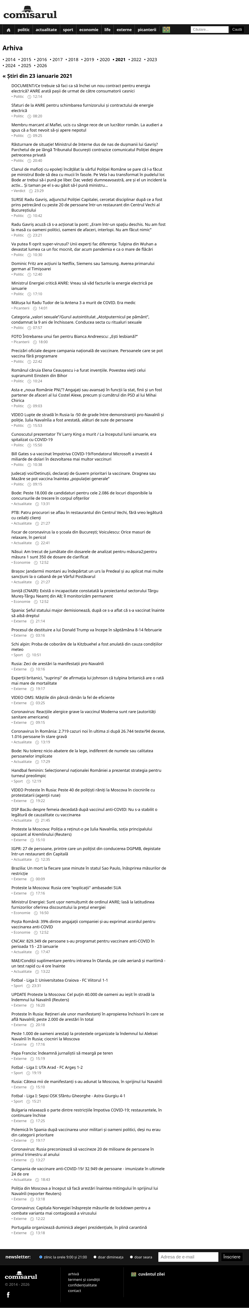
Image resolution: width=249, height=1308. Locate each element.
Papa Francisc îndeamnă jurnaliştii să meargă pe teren (62, 1053)
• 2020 (102, 60)
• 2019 (86, 60)
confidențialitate (82, 1285)
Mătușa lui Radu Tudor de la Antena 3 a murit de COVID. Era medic (73, 302)
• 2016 (39, 60)
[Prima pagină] (8, 29)
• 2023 (149, 60)
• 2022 (133, 60)
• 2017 (55, 60)
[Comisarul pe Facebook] (8, 1294)
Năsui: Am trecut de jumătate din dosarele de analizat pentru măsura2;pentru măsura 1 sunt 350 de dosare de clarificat (84, 554)
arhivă (73, 1274)
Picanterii (147, 29)
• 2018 (70, 60)
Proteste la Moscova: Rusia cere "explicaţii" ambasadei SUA (66, 888)
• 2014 (8, 60)
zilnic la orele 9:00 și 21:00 (63, 1257)
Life (108, 29)
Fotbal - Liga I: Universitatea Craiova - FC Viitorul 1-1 (59, 980)
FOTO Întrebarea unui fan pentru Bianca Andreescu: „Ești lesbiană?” (74, 336)
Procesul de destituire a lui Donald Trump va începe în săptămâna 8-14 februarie (86, 630)
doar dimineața (109, 1257)
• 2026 (39, 66)
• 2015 (23, 60)
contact (74, 1290)
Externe (124, 29)
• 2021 (118, 60)
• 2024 (8, 66)
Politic (24, 29)
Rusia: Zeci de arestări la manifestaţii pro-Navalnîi (57, 663)
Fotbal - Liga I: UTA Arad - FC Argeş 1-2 (47, 1067)
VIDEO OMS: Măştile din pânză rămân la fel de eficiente (62, 697)
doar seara (141, 1257)
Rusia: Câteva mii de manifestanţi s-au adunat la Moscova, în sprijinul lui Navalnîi (86, 1081)
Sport (68, 29)
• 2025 (23, 66)
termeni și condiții (84, 1279)
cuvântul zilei (148, 1274)
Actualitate (46, 29)
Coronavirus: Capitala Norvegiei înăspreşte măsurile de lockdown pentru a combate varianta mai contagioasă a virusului (80, 1210)
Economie (89, 29)
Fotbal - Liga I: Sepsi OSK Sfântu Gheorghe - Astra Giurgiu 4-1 (68, 1096)
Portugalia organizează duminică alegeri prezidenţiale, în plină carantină (79, 1227)
